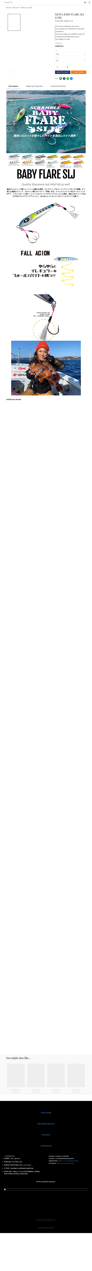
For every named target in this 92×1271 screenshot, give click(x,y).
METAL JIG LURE (26, 8)
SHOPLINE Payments (49, 1227)
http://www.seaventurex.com (65, 1163)
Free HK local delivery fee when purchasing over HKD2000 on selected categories (70, 28)
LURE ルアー (16, 8)
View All (8, 8)
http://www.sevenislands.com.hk (68, 1161)
